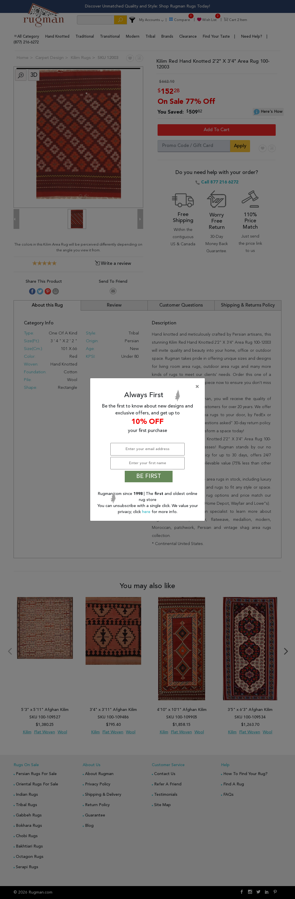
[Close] (148, 387)
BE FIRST (148, 476)
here (147, 512)
